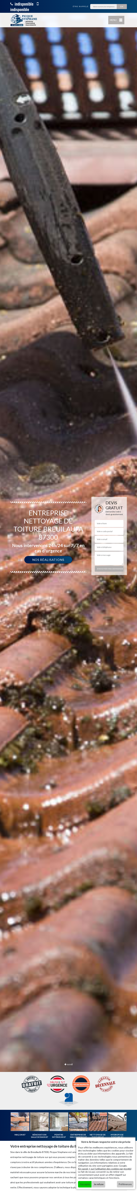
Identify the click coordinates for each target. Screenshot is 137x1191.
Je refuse (99, 1184)
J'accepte (85, 1184)
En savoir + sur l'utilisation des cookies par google (105, 1168)
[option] (68, 595)
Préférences (125, 1184)
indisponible (21, 4)
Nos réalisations (48, 560)
